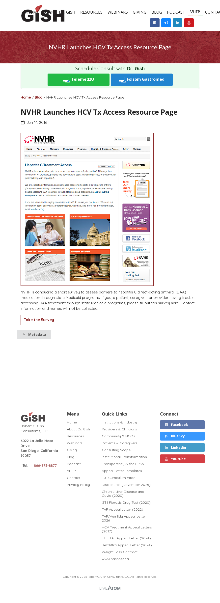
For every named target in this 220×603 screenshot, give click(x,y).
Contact (73, 477)
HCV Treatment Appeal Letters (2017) (127, 529)
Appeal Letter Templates (122, 471)
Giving (139, 12)
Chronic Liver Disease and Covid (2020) (123, 493)
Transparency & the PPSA (123, 464)
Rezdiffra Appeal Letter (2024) (127, 545)
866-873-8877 (45, 465)
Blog (156, 12)
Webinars (118, 12)
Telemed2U (78, 80)
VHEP (195, 12)
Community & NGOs (118, 436)
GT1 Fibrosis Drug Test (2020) (126, 502)
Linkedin (175, 447)
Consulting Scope (116, 450)
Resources (91, 12)
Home (26, 97)
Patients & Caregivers (119, 443)
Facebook (176, 424)
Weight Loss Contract (120, 552)
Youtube (175, 458)
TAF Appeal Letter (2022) (122, 509)
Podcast (176, 12)
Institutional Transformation (124, 457)
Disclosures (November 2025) (126, 484)
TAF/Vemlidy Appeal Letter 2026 (124, 518)
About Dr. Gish (78, 429)
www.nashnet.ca (115, 559)
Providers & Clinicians (119, 429)
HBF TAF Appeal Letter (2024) (126, 538)
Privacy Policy (78, 484)
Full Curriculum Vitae (118, 477)
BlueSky (175, 436)
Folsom (142, 80)
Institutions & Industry (119, 422)
